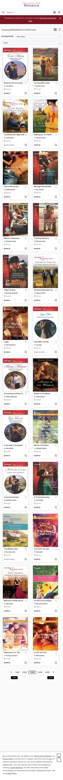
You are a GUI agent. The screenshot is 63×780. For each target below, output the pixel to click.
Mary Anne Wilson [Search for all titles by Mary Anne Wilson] (41, 603)
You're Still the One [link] (11, 187)
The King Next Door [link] (41, 238)
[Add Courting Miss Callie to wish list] (55, 93)
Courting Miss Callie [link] (42, 83)
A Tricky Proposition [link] (42, 497)
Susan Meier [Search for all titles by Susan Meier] (10, 138)
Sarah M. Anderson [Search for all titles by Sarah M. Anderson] (12, 293)
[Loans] (54, 13)
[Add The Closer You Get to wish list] (55, 559)
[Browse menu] (59, 12)
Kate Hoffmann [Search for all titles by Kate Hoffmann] (10, 345)
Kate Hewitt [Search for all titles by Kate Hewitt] (9, 448)
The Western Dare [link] (11, 549)
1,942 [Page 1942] (24, 672)
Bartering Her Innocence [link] (13, 83)
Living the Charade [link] (11, 497)
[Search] (3, 12)
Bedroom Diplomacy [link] (12, 238)
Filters (6, 43)
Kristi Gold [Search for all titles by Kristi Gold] (39, 552)
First (14, 678)
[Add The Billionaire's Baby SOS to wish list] (25, 145)
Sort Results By (7, 36)
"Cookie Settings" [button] (16, 767)
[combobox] (27, 12)
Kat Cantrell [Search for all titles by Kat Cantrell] (39, 189)
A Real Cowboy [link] (10, 290)
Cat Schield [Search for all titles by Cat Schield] (39, 500)
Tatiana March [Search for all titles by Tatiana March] (40, 396)
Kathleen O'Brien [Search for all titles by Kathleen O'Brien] (41, 448)
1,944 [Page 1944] (40, 672)
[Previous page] (11, 672)
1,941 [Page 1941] (17, 672)
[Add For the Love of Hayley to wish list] (55, 611)
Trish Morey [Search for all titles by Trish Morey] (9, 86)
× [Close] (58, 757)
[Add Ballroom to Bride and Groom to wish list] (25, 611)
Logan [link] (6, 342)
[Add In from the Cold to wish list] (55, 662)
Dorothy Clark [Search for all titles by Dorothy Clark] (40, 86)
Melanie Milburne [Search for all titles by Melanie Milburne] (11, 396)
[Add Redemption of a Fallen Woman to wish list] (55, 145)
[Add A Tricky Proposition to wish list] (55, 507)
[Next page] (53, 672)
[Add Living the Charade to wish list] (25, 507)
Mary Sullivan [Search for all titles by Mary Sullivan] (40, 655)
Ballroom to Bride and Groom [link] (14, 601)
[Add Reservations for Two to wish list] (25, 662)
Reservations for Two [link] (12, 653)
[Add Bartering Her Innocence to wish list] (25, 93)
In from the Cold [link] (40, 653)
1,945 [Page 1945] (47, 672)
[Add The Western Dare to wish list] (25, 559)
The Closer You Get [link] (41, 549)
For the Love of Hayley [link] (43, 601)
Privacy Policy (8, 759)
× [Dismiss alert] (60, 18)
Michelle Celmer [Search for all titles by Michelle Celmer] (11, 241)
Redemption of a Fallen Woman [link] (44, 135)
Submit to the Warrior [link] (42, 394)
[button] (55, 30)
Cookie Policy (11, 773)
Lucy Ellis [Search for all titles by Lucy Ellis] (39, 345)
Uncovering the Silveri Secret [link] (14, 394)
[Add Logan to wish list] (25, 352)
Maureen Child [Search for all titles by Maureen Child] (40, 241)
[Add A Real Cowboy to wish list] (25, 300)
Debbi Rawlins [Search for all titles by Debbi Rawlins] (10, 189)
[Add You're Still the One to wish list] (25, 197)
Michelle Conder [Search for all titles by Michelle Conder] (11, 500)
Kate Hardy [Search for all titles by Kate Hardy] (9, 603)
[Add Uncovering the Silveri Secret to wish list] (25, 404)
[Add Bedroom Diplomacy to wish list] (25, 248)
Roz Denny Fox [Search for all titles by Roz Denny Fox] (10, 552)
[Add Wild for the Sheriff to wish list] (55, 455)
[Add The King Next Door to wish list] (55, 248)
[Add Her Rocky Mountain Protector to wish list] (55, 300)
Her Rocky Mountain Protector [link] (44, 290)
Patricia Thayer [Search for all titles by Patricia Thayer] (40, 293)
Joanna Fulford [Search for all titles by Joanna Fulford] (40, 138)
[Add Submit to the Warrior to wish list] (55, 404)
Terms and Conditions (42, 756)
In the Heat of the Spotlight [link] (14, 445)
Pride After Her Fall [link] (41, 342)
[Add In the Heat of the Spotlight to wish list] (25, 455)
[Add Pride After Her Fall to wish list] (55, 352)
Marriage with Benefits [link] (42, 187)
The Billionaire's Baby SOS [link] (14, 135)
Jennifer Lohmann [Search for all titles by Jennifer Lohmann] (11, 655)
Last (50, 678)
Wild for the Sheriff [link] (41, 445)
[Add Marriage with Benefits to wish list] (55, 197)
